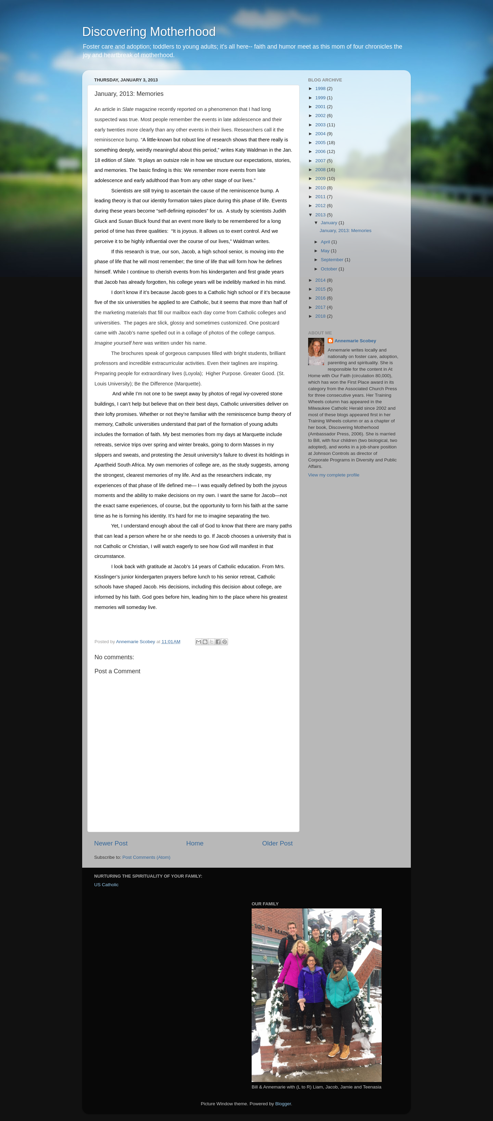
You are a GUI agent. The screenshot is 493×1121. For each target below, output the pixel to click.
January (330, 222)
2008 (321, 169)
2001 (321, 106)
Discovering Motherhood (149, 32)
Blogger (283, 1103)
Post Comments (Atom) (146, 857)
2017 (321, 307)
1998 (321, 88)
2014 (321, 280)
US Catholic (106, 884)
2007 (321, 160)
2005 (321, 142)
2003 (321, 124)
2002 (321, 115)
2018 (321, 316)
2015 (321, 289)
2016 (321, 298)
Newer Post (111, 843)
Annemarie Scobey (355, 340)
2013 (321, 214)
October (330, 268)
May (326, 250)
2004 (321, 133)
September (333, 259)
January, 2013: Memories (345, 230)
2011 (321, 196)
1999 (321, 97)
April (326, 241)
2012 (321, 205)
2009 (321, 178)
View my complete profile (333, 474)
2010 (321, 187)
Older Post (277, 843)
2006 (321, 151)
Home (194, 843)
